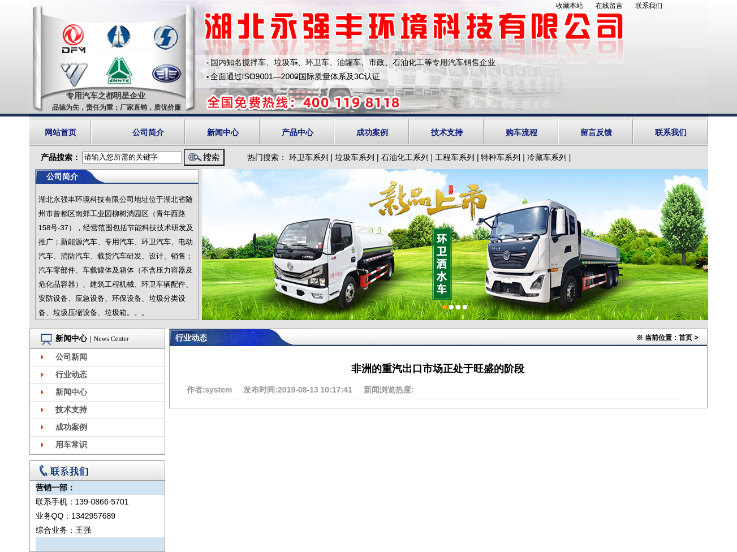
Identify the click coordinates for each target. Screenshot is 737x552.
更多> (142, 472)
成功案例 (372, 132)
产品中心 (297, 132)
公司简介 (148, 132)
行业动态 (71, 374)
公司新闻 (71, 357)
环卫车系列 (309, 157)
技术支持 (447, 132)
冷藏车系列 (547, 157)
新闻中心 (223, 132)
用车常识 (71, 445)
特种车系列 (500, 157)
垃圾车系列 (354, 157)
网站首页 (60, 132)
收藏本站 (569, 6)
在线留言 (609, 6)
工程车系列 (455, 157)
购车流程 (521, 132)
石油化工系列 (405, 157)
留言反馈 (596, 132)
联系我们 (648, 6)
